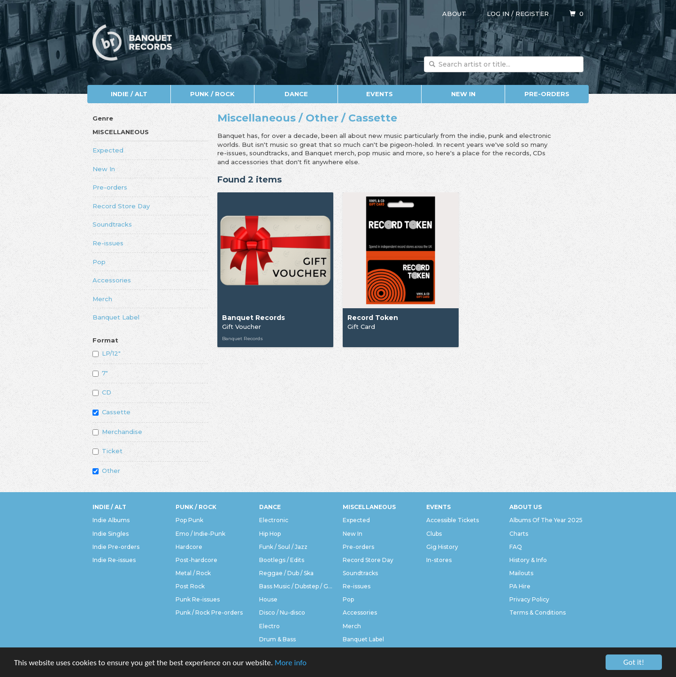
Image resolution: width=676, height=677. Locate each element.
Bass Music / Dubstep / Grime (296, 586)
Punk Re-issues (198, 599)
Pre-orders (546, 94)
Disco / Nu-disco (282, 612)
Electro (269, 626)
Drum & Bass (277, 639)
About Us (525, 506)
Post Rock (190, 586)
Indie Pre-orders (115, 546)
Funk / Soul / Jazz (283, 546)
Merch (102, 299)
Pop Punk (189, 520)
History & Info (528, 559)
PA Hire (519, 586)
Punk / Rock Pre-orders (209, 612)
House (268, 599)
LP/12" (106, 353)
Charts (518, 533)
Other (106, 470)
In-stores (439, 559)
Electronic (273, 520)
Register (532, 13)
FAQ (515, 546)
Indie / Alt (129, 94)
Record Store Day (121, 206)
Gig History (442, 546)
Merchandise (117, 431)
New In (463, 94)
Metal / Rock (193, 573)
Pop (99, 262)
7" (100, 373)
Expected (107, 150)
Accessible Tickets (452, 520)
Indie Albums (111, 520)
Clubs (434, 533)
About (454, 13)
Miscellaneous (120, 132)
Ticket (107, 451)
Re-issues (107, 243)
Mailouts (521, 573)
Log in (498, 13)
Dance (296, 94)
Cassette (111, 412)
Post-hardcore (196, 559)
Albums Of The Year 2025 (546, 520)
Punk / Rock (212, 94)
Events (379, 94)
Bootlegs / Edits (281, 559)
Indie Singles (110, 533)
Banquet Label (115, 317)
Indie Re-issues (114, 559)
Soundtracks (112, 224)
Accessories (111, 280)
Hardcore (189, 546)
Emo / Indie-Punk (200, 533)
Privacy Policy (529, 599)
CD (101, 392)
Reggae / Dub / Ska (286, 573)
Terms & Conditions (537, 612)
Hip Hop (270, 533)
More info (291, 663)
